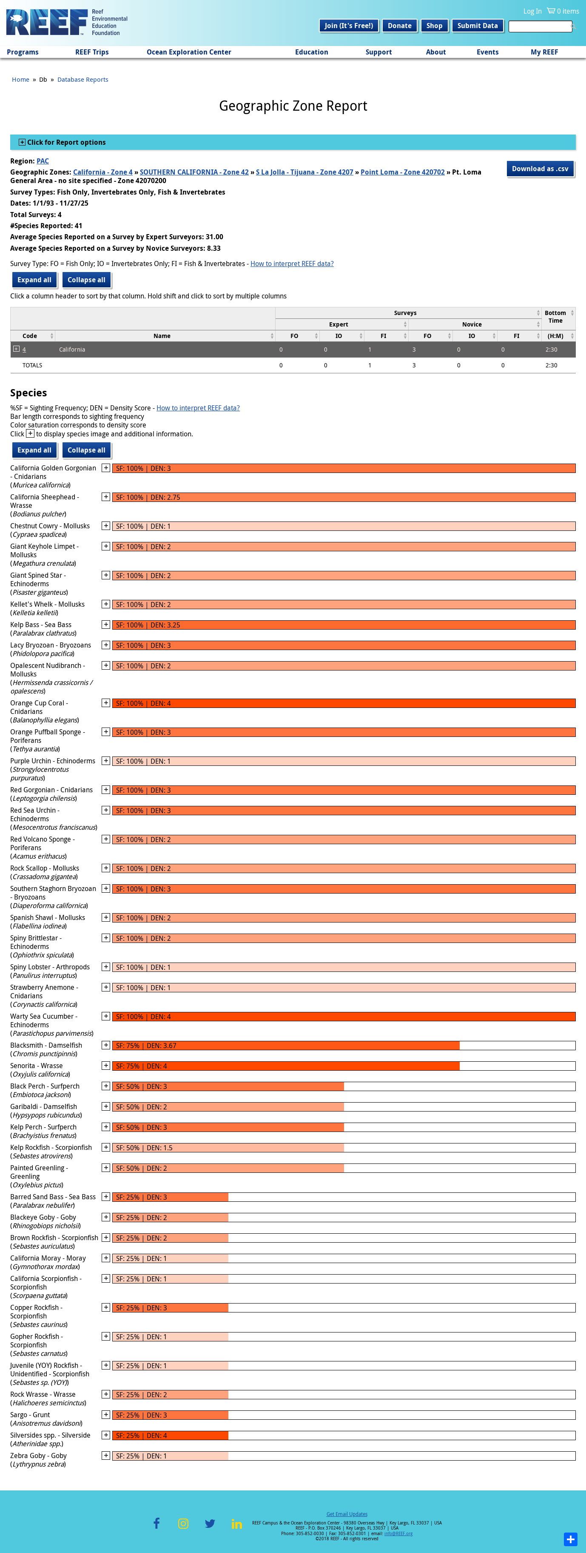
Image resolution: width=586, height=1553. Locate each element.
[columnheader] (408, 312)
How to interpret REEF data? (292, 263)
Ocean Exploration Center (189, 52)
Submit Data (478, 25)
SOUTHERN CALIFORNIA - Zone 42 (194, 172)
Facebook (156, 1528)
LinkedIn (236, 1528)
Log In (532, 11)
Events (488, 52)
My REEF (544, 52)
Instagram (183, 1528)
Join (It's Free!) (349, 25)
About (436, 52)
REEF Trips (92, 52)
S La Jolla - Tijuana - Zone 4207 (304, 172)
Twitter (210, 1528)
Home (20, 79)
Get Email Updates (347, 1513)
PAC (43, 161)
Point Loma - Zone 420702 (403, 172)
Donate (400, 25)
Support (379, 52)
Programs (23, 52)
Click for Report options (66, 142)
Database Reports (82, 79)
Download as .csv (540, 168)
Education (311, 52)
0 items (568, 11)
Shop (435, 25)
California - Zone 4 (103, 172)
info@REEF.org (398, 1533)
